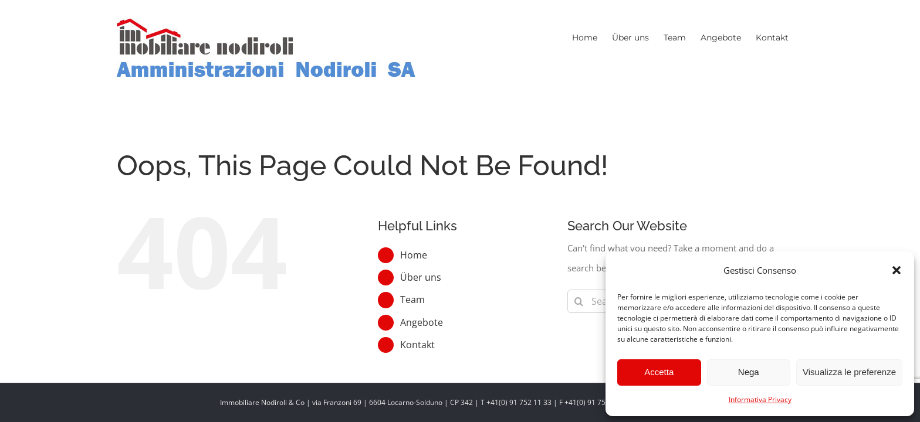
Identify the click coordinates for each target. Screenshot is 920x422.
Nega (748, 372)
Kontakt (417, 344)
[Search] (579, 301)
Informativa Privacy (760, 399)
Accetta (659, 372)
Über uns (420, 277)
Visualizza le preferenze (849, 372)
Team (412, 299)
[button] (896, 270)
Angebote (421, 322)
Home (413, 255)
